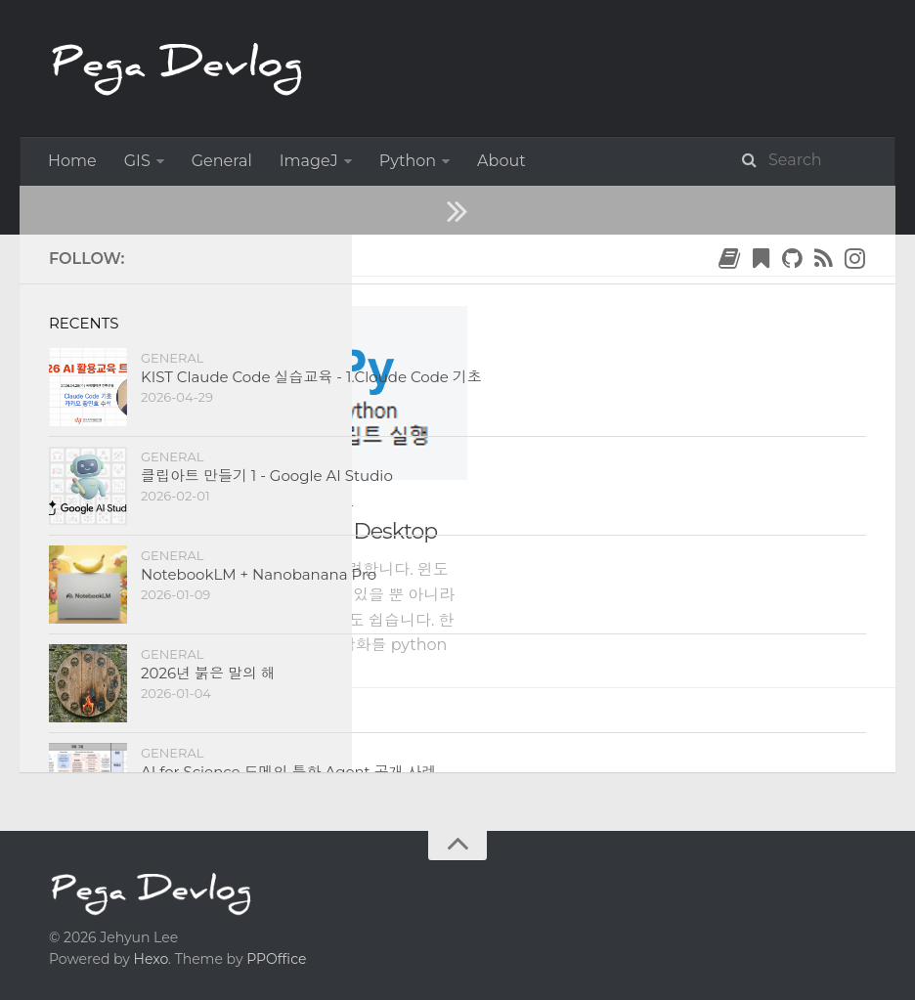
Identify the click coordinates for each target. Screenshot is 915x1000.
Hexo (151, 959)
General (222, 161)
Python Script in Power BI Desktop (267, 531)
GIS (137, 161)
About (501, 161)
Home (72, 161)
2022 (127, 254)
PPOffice (276, 959)
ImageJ (309, 161)
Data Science (225, 504)
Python (407, 161)
